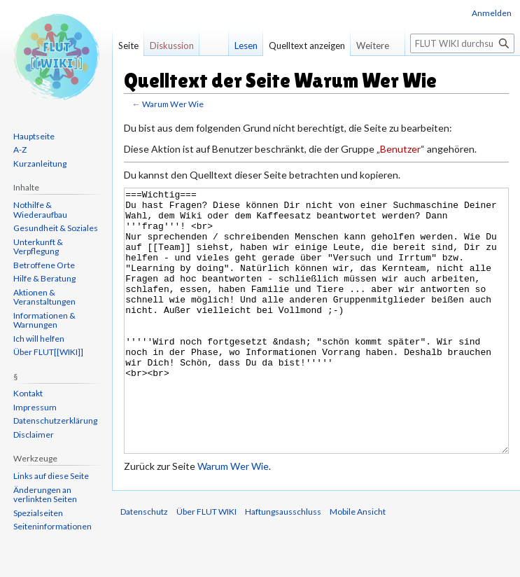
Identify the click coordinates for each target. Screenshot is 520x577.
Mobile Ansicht (358, 564)
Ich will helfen (38, 338)
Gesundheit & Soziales (55, 228)
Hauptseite (34, 136)
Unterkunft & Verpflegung (38, 247)
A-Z (20, 149)
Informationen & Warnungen (44, 320)
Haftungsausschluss (283, 564)
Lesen (246, 45)
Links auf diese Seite (51, 476)
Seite (128, 45)
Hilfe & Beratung (44, 278)
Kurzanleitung (39, 163)
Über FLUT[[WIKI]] (48, 352)
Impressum (35, 407)
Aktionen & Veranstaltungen (44, 297)
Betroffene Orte (44, 265)
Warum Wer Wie (173, 104)
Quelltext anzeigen (307, 45)
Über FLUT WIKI (206, 564)
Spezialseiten (38, 513)
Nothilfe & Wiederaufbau (40, 210)
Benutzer (400, 149)
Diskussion (172, 45)
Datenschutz (144, 564)
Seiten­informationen (52, 526)
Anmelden (492, 13)
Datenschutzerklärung (55, 420)
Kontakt (28, 393)
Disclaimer (33, 434)
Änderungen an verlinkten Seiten (45, 495)
